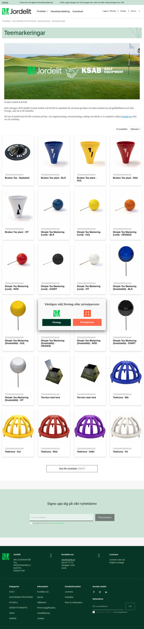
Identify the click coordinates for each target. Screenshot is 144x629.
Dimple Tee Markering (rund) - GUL (88, 233)
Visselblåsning (43, 613)
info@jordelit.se (68, 560)
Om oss (133, 11)
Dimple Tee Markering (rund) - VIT (88, 287)
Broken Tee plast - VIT (17, 232)
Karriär (40, 597)
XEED (12, 613)
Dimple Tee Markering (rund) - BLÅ (52, 233)
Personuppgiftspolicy (46, 608)
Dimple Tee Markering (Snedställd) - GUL (16, 341)
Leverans (69, 592)
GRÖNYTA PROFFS (18, 608)
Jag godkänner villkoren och (49, 523)
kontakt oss (127, 116)
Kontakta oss (43, 592)
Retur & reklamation (73, 602)
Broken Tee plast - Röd (125, 178)
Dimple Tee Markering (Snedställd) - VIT (16, 398)
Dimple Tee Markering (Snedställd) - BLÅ (124, 287)
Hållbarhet (41, 602)
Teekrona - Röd (49, 451)
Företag (56, 322)
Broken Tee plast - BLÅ (53, 178)
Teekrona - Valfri (86, 451)
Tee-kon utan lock (86, 397)
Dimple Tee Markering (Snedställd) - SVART (124, 341)
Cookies (40, 618)
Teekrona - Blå (120, 397)
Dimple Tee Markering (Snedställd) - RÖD (88, 341)
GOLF (12, 592)
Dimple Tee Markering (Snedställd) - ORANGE (52, 343)
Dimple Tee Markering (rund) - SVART (52, 287)
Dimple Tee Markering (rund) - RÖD (16, 287)
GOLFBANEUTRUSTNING (21, 597)
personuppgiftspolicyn (58, 523)
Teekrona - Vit (120, 451)
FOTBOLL (13, 602)
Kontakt (123, 11)
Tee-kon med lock (50, 397)
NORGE (5, 3)
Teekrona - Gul (13, 451)
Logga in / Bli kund (109, 11)
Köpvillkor (69, 597)
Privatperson (87, 322)
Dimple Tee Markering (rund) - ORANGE (124, 233)
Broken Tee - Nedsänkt (17, 178)
